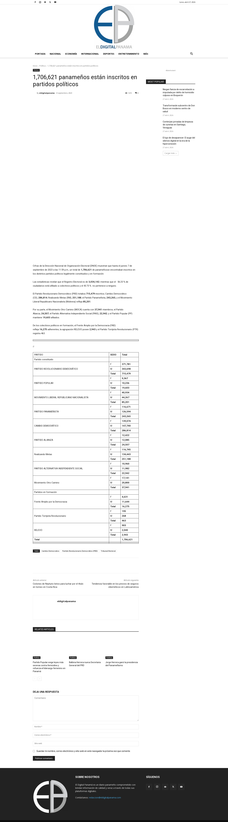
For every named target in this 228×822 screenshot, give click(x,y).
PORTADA (40, 53)
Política (42, 66)
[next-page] (40, 675)
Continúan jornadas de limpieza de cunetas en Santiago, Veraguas (178, 124)
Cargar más (171, 153)
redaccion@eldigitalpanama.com (105, 794)
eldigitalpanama (47, 93)
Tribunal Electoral (108, 551)
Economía (71, 53)
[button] (191, 54)
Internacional (90, 53)
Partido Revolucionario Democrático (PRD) (80, 551)
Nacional (55, 53)
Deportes (108, 53)
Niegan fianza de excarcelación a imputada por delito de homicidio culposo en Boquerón (178, 92)
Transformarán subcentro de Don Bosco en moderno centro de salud (179, 108)
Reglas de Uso (189, 819)
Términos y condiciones (148, 819)
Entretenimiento (128, 53)
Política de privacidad (170, 819)
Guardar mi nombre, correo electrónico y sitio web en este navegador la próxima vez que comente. (84, 747)
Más (145, 53)
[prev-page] (35, 675)
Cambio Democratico (50, 551)
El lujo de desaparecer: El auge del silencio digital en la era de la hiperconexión (179, 140)
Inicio (35, 66)
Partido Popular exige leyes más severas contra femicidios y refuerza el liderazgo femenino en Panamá (49, 665)
